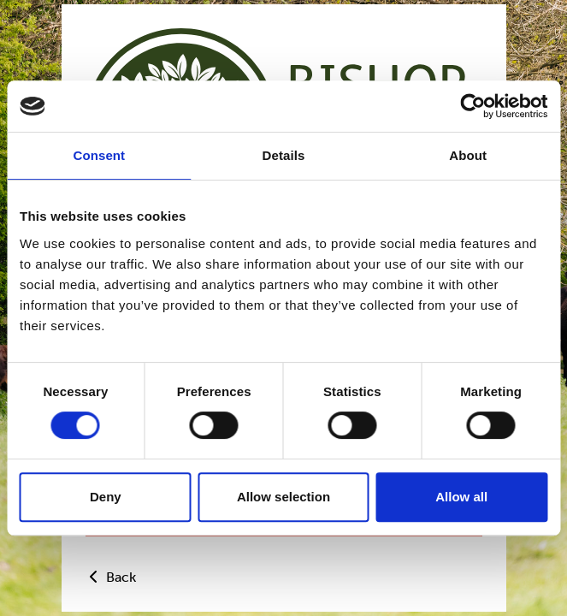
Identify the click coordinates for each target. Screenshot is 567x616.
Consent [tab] (99, 155)
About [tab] (468, 155)
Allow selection (283, 496)
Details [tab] (284, 155)
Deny (105, 496)
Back (111, 577)
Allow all (461, 496)
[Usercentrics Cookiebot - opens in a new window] (472, 106)
